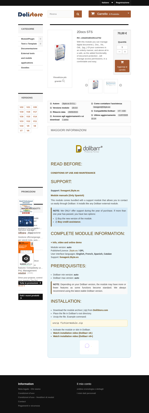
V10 (21, 108)
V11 (35, 103)
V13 (21, 103)
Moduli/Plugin (27, 39)
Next (120, 85)
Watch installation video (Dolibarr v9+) (73, 336)
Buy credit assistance (69, 222)
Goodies (25, 67)
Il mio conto (84, 383)
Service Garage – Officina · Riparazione (29, 250)
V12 (28, 103)
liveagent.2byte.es (70, 190)
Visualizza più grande (60, 79)
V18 (28, 94)
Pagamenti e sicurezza (29, 406)
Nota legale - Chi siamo (29, 389)
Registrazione (122, 2)
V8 (34, 108)
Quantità (122, 42)
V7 (21, 112)
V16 (21, 98)
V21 (28, 89)
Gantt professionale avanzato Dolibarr (28, 152)
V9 (28, 108)
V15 (28, 98)
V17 (35, 94)
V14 (35, 98)
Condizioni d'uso (26, 393)
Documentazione (29, 48)
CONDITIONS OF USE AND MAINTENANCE (73, 173)
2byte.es (73, 250)
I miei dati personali (86, 393)
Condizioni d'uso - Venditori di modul (36, 397)
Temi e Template (29, 44)
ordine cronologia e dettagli (90, 389)
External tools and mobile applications (28, 58)
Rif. (79, 38)
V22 (21, 89)
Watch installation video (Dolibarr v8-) (72, 333)
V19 (21, 94)
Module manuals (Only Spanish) (67, 195)
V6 (28, 112)
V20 (35, 89)
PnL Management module (27, 290)
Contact (22, 401)
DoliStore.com (100, 310)
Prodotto (108, 13)
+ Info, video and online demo (66, 242)
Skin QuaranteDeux (28, 193)
